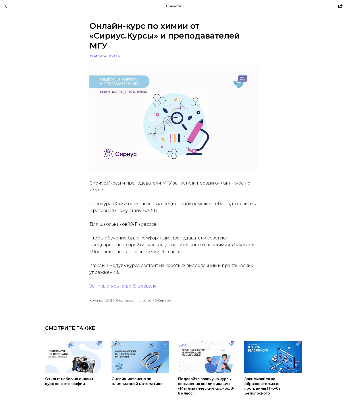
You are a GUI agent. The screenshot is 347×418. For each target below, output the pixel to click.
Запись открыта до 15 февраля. (123, 286)
